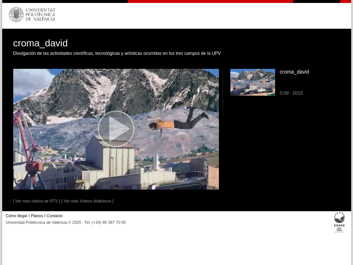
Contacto (55, 215)
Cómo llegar (17, 215)
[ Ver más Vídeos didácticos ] (87, 201)
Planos (37, 215)
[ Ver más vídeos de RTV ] (36, 201)
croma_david (294, 72)
